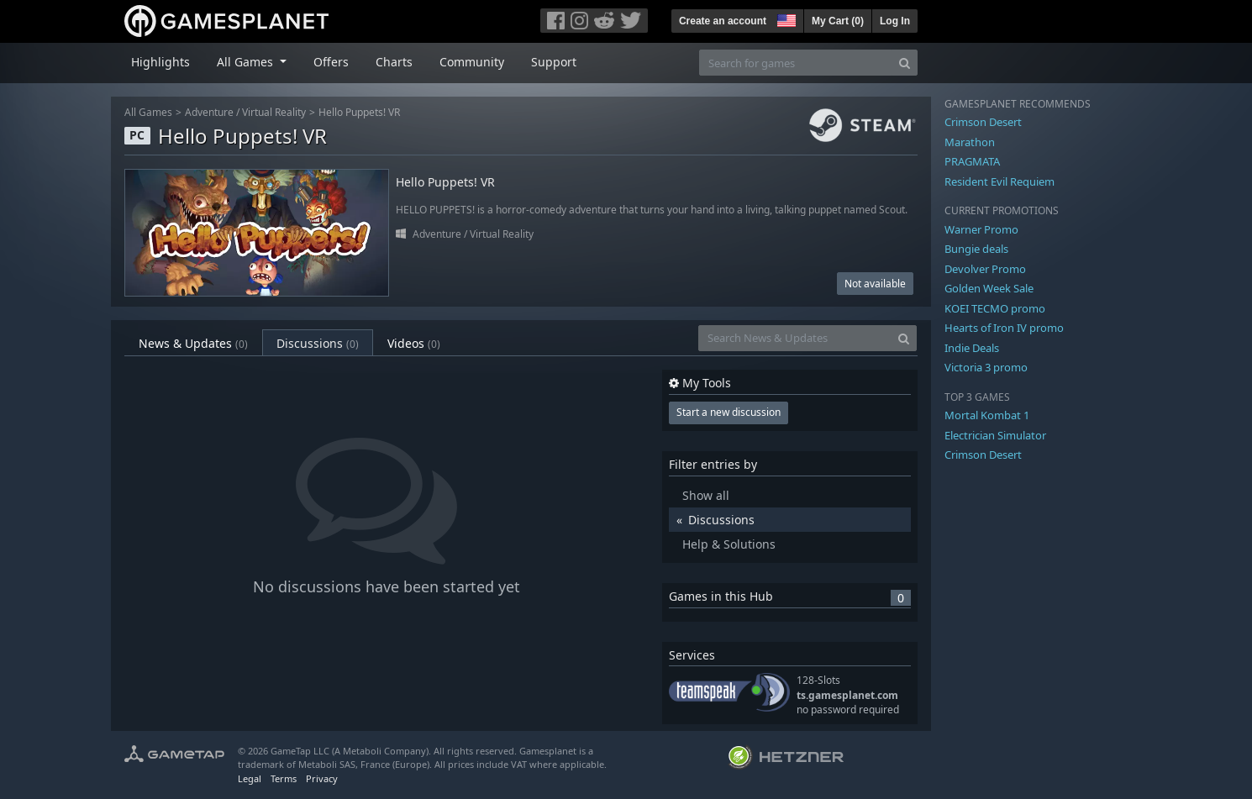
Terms (284, 778)
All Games (148, 112)
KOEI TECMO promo (994, 308)
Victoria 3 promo (986, 367)
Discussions (317, 343)
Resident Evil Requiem (999, 181)
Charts (394, 62)
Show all (705, 495)
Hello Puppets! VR (359, 112)
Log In (895, 21)
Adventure (209, 112)
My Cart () (838, 21)
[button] (785, 18)
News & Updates (193, 343)
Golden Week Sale (989, 288)
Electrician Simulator (995, 435)
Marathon (969, 142)
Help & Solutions (729, 544)
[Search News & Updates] (795, 338)
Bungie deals (976, 248)
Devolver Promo (985, 268)
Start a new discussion (728, 412)
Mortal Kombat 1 (986, 415)
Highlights (160, 62)
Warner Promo (981, 229)
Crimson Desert (983, 121)
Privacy (322, 778)
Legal (249, 778)
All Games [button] (246, 62)
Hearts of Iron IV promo (1004, 327)
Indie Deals (971, 347)
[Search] (905, 63)
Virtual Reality (274, 112)
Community (471, 62)
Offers (331, 62)
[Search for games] (795, 63)
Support (553, 62)
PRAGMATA (972, 161)
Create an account (722, 21)
